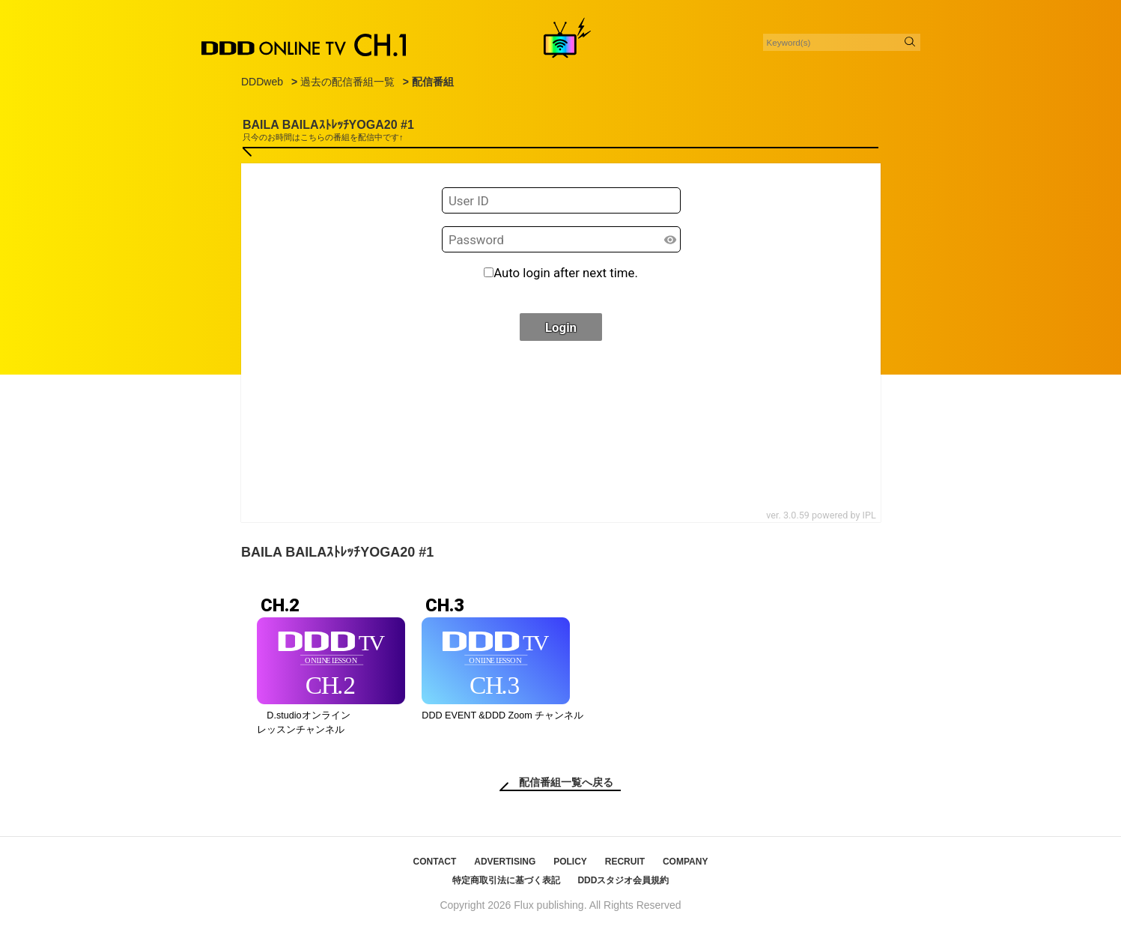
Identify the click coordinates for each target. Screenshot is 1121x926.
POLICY (570, 861)
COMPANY (685, 861)
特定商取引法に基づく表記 (506, 880)
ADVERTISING (504, 861)
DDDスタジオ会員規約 (623, 880)
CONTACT (435, 861)
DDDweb (262, 82)
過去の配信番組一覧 (347, 82)
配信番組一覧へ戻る (566, 782)
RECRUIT (625, 861)
